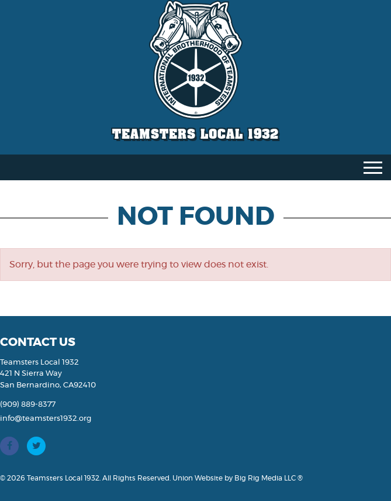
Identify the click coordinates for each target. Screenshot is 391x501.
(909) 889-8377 (28, 405)
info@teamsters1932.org (45, 419)
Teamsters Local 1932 (195, 133)
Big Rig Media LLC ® (268, 478)
